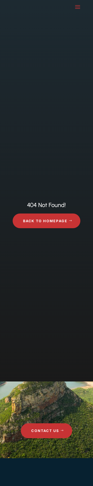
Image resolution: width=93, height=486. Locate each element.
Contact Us (45, 431)
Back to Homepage (45, 221)
